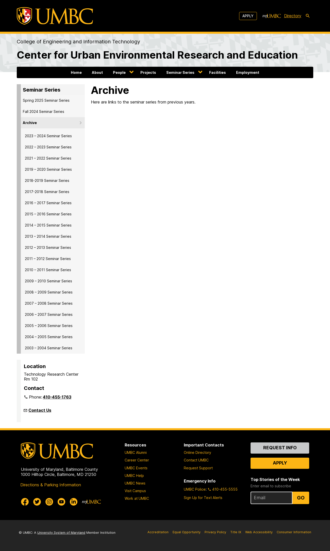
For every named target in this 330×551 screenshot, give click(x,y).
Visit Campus (135, 491)
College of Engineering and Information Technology (78, 42)
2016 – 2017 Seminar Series (48, 203)
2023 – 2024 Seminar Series (48, 136)
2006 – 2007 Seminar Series (49, 314)
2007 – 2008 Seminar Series (49, 303)
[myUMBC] (271, 16)
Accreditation (158, 532)
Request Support (198, 468)
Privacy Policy (215, 532)
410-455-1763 (57, 397)
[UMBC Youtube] (61, 501)
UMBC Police (195, 489)
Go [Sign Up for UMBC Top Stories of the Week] (301, 498)
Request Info (280, 447)
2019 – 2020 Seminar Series (48, 169)
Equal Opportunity (187, 532)
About (97, 72)
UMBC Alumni (136, 452)
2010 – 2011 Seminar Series (48, 270)
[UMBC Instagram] (49, 501)
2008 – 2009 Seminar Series (49, 292)
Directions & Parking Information (50, 484)
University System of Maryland (61, 533)
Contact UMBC (196, 460)
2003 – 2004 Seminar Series (48, 348)
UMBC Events (136, 468)
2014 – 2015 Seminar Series (48, 225)
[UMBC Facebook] (24, 501)
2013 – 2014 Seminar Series (48, 236)
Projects (148, 72)
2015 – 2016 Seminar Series (48, 214)
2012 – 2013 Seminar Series (48, 247)
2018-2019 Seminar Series (47, 180)
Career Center (137, 460)
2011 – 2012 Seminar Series (48, 258)
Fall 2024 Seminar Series (43, 111)
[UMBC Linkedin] (73, 501)
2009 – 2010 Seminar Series (48, 281)
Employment (247, 72)
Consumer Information (294, 532)
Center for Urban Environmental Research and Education (157, 55)
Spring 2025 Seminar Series (46, 100)
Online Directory (197, 452)
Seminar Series (180, 72)
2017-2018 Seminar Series (47, 192)
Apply (248, 16)
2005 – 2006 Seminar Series (49, 325)
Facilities (217, 72)
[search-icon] (307, 16)
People (119, 72)
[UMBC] (55, 16)
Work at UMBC (137, 498)
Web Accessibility (259, 532)
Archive (30, 122)
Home (76, 72)
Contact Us (39, 410)
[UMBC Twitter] (37, 501)
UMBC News (135, 483)
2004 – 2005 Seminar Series (49, 337)
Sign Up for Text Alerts (203, 497)
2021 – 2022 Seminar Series (48, 158)
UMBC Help (134, 475)
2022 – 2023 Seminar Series (48, 147)
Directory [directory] (293, 15)
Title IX (235, 532)
